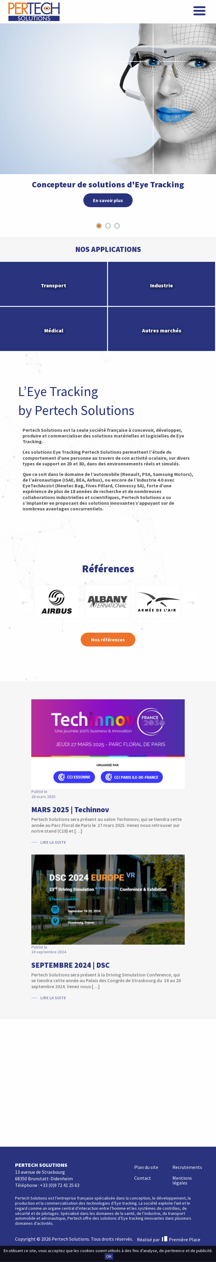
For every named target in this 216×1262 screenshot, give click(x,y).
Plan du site (146, 1041)
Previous (25, 601)
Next (191, 601)
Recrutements (187, 1041)
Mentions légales (182, 1054)
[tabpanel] (108, 103)
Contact (142, 1052)
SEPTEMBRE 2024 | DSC (70, 965)
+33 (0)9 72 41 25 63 (59, 1059)
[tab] (99, 226)
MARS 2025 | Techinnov (70, 809)
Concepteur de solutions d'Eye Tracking (108, 184)
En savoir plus (108, 200)
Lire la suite (53, 842)
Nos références (108, 640)
